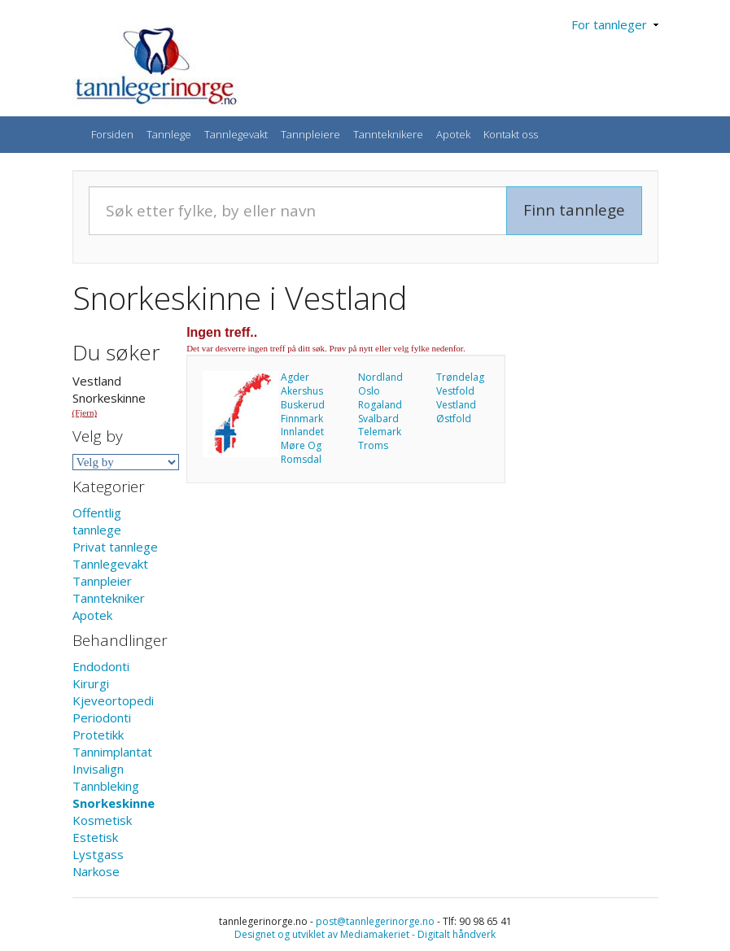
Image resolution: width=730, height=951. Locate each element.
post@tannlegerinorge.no (375, 921)
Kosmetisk (102, 820)
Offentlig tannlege (96, 521)
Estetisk (95, 837)
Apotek (453, 134)
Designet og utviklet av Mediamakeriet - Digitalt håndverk (365, 934)
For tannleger (614, 24)
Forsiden (112, 134)
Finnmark (302, 418)
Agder (295, 377)
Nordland (380, 377)
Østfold (453, 418)
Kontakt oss (510, 134)
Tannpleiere (310, 134)
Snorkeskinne (113, 803)
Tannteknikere (388, 134)
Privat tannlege (115, 547)
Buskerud (303, 405)
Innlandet (302, 431)
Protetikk (98, 734)
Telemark (379, 431)
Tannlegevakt (236, 134)
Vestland (456, 405)
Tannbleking (105, 786)
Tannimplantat (112, 752)
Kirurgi (90, 683)
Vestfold (455, 391)
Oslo (369, 391)
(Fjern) (85, 412)
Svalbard (378, 418)
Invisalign (98, 769)
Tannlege (168, 134)
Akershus (302, 391)
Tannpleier (102, 581)
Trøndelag (460, 377)
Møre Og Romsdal (301, 452)
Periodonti (101, 717)
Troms (373, 445)
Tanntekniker (108, 598)
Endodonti (100, 666)
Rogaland (380, 405)
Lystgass (98, 854)
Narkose (96, 871)
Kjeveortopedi (113, 700)
